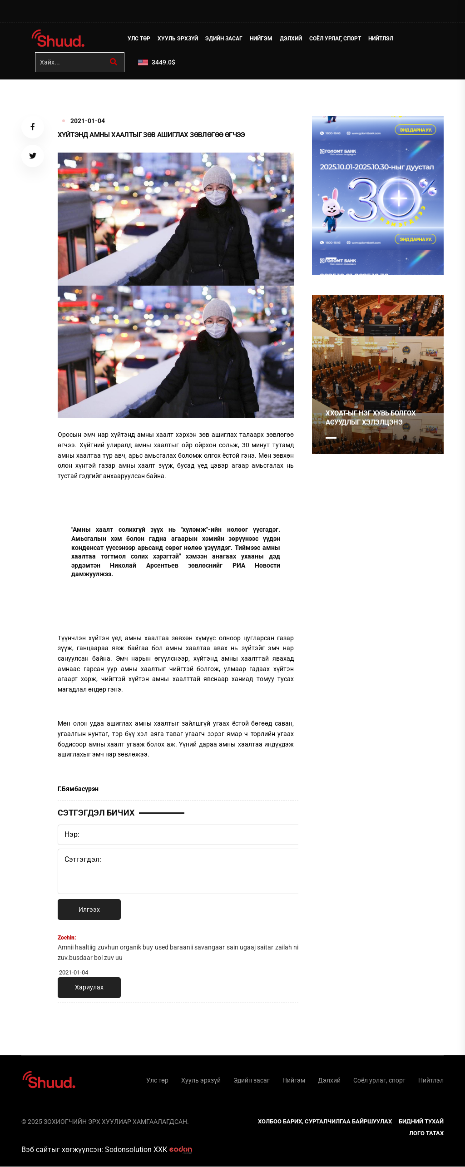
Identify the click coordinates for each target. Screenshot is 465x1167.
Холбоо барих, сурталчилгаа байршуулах (325, 1121)
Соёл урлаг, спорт (335, 38)
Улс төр (139, 38)
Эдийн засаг (224, 38)
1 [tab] (331, 258)
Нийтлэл (381, 38)
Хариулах (89, 987)
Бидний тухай (421, 1121)
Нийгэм (261, 38)
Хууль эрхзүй (178, 38)
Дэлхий (291, 38)
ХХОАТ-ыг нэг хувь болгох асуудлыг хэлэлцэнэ (371, 417)
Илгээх (89, 909)
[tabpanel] (378, 195)
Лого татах (426, 1133)
